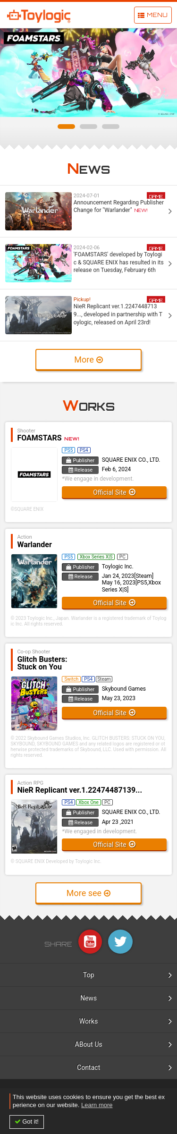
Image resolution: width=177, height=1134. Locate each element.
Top (88, 975)
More (83, 359)
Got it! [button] (30, 1121)
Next (164, 72)
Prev (12, 72)
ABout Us (88, 1044)
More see (84, 893)
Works (88, 1021)
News (88, 998)
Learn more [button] (96, 1105)
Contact (88, 1067)
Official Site (109, 492)
